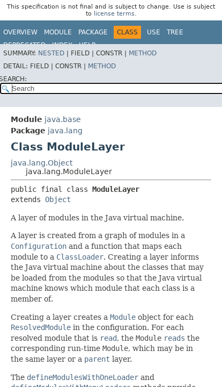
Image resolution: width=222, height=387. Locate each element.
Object (58, 199)
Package (93, 32)
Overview (20, 32)
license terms (114, 13)
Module (58, 32)
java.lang (65, 130)
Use (153, 32)
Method (143, 53)
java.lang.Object (41, 163)
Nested (51, 53)
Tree (175, 32)
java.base (63, 119)
